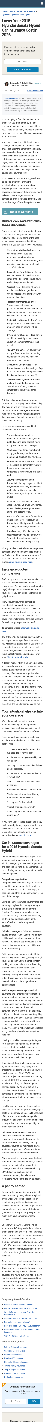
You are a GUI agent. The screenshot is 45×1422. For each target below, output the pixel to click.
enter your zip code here (20, 562)
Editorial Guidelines (11, 98)
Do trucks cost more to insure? (17, 1322)
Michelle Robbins (26, 83)
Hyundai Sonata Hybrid (20, 15)
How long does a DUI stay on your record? (22, 1326)
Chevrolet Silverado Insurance (16, 1362)
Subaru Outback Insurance (15, 1347)
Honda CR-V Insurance (13, 1358)
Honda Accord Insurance (14, 1373)
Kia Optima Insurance (13, 1354)
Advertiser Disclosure (35, 90)
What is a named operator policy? (18, 1305)
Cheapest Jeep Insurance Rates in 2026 (21, 1318)
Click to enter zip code (17, 657)
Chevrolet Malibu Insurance (15, 1351)
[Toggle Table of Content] (20, 211)
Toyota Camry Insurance (14, 1366)
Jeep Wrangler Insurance (14, 1369)
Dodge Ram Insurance (13, 1377)
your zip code (25, 835)
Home (4, 11)
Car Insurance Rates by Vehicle (22, 11)
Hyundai (5, 15)
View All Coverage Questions (16, 1336)
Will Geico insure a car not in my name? (21, 1308)
